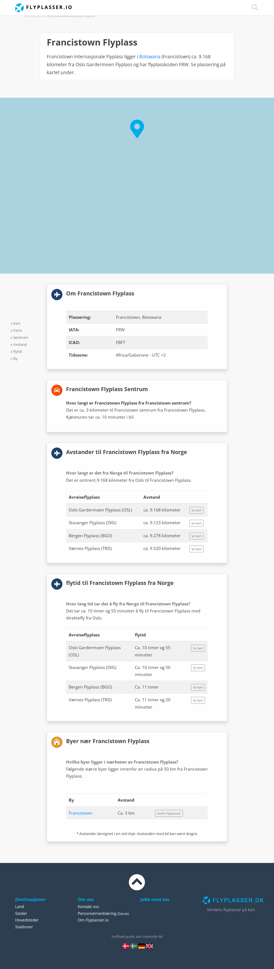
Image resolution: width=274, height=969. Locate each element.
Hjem (27, 16)
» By (14, 358)
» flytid (16, 351)
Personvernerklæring (97, 913)
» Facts (16, 330)
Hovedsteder (27, 920)
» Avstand (19, 344)
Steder (21, 913)
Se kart (196, 510)
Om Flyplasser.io (93, 920)
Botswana (39, 16)
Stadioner (24, 926)
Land (19, 906)
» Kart (15, 323)
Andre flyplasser (169, 813)
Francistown (81, 813)
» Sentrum (19, 337)
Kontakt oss (88, 906)
